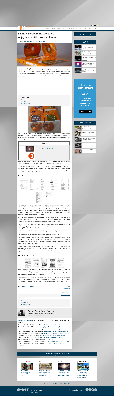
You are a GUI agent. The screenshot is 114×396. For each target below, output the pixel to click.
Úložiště (64, 28)
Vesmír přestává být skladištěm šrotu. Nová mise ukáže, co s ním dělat (88, 70)
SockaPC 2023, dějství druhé (88, 132)
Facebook (47, 383)
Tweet (68, 286)
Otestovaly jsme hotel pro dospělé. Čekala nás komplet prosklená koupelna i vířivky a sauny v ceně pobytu (82, 374)
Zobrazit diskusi (22, 345)
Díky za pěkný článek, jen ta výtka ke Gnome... (51, 325)
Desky (53, 28)
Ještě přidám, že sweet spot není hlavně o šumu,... (56, 331)
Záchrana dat (66, 353)
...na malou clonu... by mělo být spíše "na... (55, 343)
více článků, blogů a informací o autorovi (37, 315)
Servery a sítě (71, 28)
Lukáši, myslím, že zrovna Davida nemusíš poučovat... (53, 335)
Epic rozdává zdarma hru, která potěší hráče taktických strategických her (88, 64)
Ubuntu (23, 286)
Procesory (48, 28)
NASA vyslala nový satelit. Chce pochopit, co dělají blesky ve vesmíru (89, 47)
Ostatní (43, 41)
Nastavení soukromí (35, 394)
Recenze (38, 41)
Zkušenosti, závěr (25, 103)
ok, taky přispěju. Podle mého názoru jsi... (50, 327)
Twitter (54, 383)
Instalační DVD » (65, 295)
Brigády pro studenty (57, 355)
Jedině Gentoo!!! (49, 339)
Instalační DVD (25, 101)
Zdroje (95, 28)
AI (76, 28)
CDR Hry (85, 42)
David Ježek (28, 41)
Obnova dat (59, 353)
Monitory (90, 28)
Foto (85, 28)
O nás (61, 383)
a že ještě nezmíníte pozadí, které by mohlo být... (51, 337)
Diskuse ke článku (24, 320)
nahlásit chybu (66, 288)
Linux (34, 41)
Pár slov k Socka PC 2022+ (88, 144)
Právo (80, 28)
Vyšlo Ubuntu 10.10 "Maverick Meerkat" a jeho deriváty (46, 148)
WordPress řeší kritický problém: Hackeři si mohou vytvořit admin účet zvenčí (89, 59)
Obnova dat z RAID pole (50, 353)
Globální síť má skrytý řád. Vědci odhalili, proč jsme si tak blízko (88, 53)
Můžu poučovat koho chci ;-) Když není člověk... (55, 329)
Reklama (67, 383)
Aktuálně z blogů (85, 122)
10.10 (27, 286)
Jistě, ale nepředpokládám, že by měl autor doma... (56, 333)
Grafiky (58, 28)
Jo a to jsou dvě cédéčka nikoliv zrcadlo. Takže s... (57, 341)
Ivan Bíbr (31, 286)
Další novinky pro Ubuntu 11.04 (42, 155)
